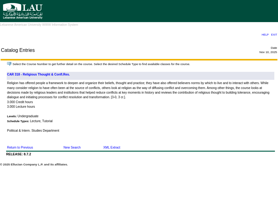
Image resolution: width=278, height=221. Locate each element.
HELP (265, 34)
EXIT (274, 34)
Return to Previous (20, 147)
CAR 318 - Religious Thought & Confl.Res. (38, 74)
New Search (72, 147)
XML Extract (111, 147)
